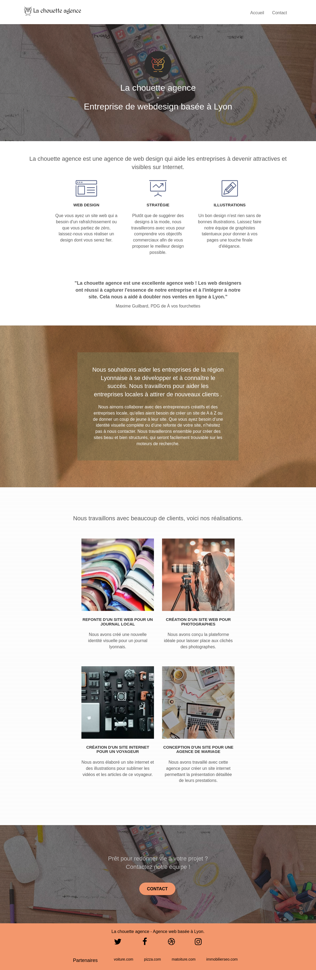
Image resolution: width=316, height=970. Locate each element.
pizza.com (152, 959)
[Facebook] (144, 943)
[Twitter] (117, 943)
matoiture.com (184, 959)
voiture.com (123, 959)
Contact (279, 12)
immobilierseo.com (222, 959)
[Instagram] (198, 943)
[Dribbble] (171, 943)
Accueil (257, 12)
